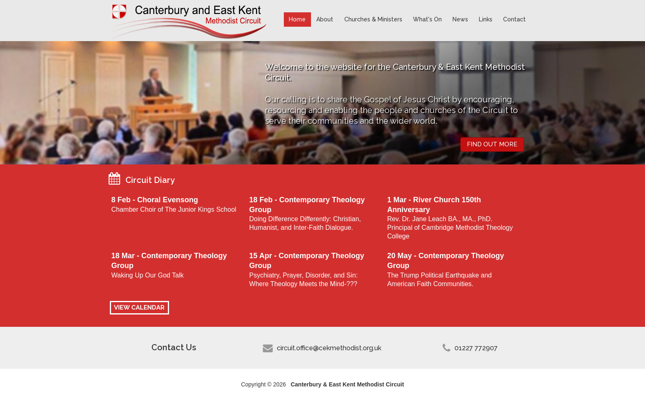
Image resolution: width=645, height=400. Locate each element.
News (460, 19)
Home (297, 19)
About (324, 19)
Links (485, 19)
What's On (427, 19)
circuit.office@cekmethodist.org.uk (329, 348)
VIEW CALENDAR (139, 307)
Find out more (492, 144)
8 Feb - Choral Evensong (154, 200)
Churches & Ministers (373, 19)
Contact (514, 19)
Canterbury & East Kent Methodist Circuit (189, 20)
